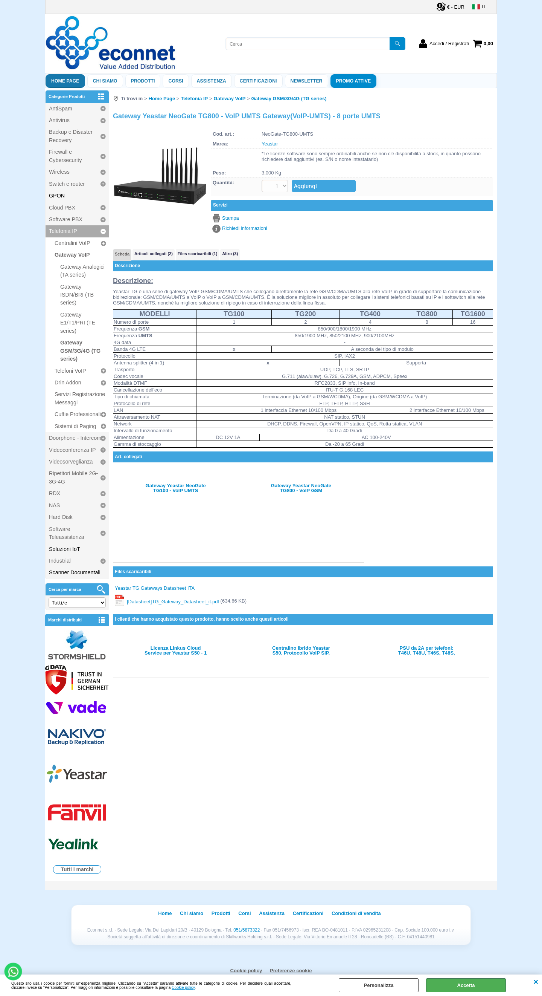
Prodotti (143, 81)
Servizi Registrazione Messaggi (80, 398)
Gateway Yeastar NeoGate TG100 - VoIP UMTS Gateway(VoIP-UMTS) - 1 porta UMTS (176, 488)
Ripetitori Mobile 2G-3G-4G (73, 477)
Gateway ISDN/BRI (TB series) (77, 295)
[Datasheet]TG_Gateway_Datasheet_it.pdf (173, 601)
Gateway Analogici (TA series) (82, 271)
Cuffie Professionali (78, 414)
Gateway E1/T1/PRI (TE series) (77, 323)
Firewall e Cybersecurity (65, 156)
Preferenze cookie (291, 970)
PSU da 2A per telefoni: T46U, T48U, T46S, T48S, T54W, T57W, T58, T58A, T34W (426, 650)
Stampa (230, 218)
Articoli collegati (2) (153, 253)
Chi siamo (105, 81)
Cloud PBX (62, 208)
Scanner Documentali (74, 572)
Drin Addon (68, 382)
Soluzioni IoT (64, 549)
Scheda (122, 254)
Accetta (466, 985)
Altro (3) (230, 253)
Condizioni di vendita (356, 913)
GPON (57, 196)
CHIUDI (535, 982)
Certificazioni (258, 81)
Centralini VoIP (72, 243)
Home (165, 913)
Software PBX (65, 219)
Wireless (59, 172)
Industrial (60, 561)
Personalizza (379, 985)
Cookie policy (183, 987)
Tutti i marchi (77, 869)
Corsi (175, 81)
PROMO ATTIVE (353, 81)
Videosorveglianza (71, 462)
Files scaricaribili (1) (197, 253)
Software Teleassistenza (66, 533)
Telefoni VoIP (70, 371)
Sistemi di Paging (75, 426)
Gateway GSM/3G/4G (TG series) (80, 351)
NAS (54, 505)
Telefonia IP (63, 231)
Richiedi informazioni (244, 228)
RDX (54, 493)
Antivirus (59, 120)
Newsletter (307, 81)
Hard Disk (61, 517)
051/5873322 (246, 930)
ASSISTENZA (211, 81)
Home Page (65, 81)
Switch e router (67, 184)
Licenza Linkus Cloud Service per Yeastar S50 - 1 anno (176, 650)
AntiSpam (60, 109)
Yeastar (270, 144)
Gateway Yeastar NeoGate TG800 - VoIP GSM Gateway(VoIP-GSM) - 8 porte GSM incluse (301, 488)
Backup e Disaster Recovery (71, 136)
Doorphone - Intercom (75, 438)
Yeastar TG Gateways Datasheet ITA (155, 588)
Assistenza (272, 913)
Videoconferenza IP (72, 450)
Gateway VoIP (72, 255)
